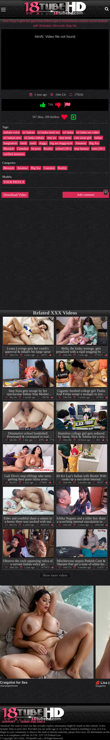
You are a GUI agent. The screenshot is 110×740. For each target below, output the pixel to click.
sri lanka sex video (88, 132)
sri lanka (68, 132)
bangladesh (10, 143)
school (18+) (63, 148)
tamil (33, 143)
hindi (23, 143)
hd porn (36, 148)
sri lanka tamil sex (49, 132)
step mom (65, 137)
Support (8, 721)
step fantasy (81, 148)
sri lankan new (12, 137)
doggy (43, 143)
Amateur (80, 143)
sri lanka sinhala (34, 137)
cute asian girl (82, 137)
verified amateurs (14, 154)
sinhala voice (11, 132)
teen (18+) (98, 148)
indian (98, 137)
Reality (48, 148)
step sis (51, 137)
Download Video (15, 195)
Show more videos (54, 575)
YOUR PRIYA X (14, 182)
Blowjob (9, 148)
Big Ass (94, 143)
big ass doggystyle (61, 143)
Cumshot (22, 148)
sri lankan (28, 132)
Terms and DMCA (32, 721)
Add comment (92, 194)
